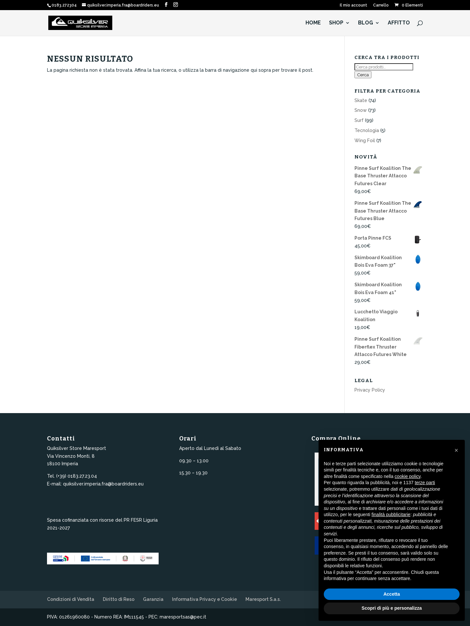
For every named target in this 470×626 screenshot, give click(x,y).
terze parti (425, 482)
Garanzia (153, 599)
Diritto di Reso (118, 599)
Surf (359, 120)
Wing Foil (364, 140)
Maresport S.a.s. (263, 599)
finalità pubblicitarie (390, 514)
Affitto (399, 23)
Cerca (363, 74)
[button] (456, 450)
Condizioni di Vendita (70, 599)
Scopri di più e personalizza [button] (392, 608)
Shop (336, 23)
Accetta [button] (392, 594)
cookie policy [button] (407, 476)
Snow (360, 110)
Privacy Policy (369, 390)
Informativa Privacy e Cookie (204, 599)
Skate (360, 100)
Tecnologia (366, 130)
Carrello (381, 5)
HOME (313, 23)
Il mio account (353, 5)
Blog (365, 23)
